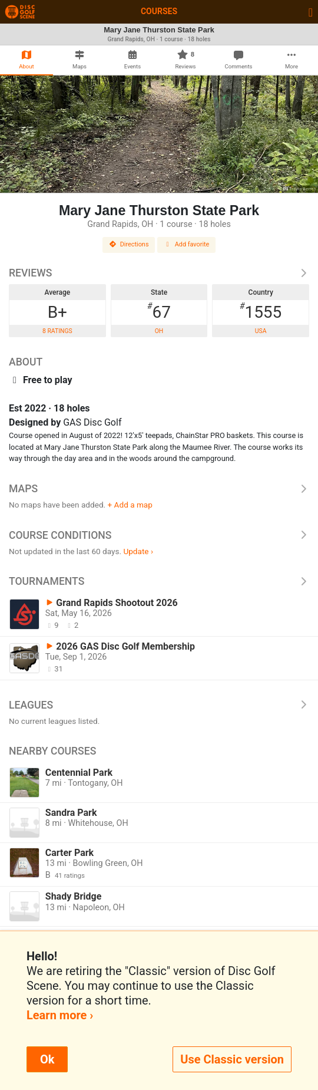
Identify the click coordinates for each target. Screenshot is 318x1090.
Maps (159, 489)
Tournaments (159, 581)
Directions (129, 244)
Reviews (159, 273)
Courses (159, 11)
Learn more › (59, 1015)
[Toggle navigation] (310, 11)
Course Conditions (159, 535)
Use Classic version (232, 1059)
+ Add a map (130, 504)
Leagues (159, 705)
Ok (47, 1059)
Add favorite (187, 244)
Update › (138, 551)
